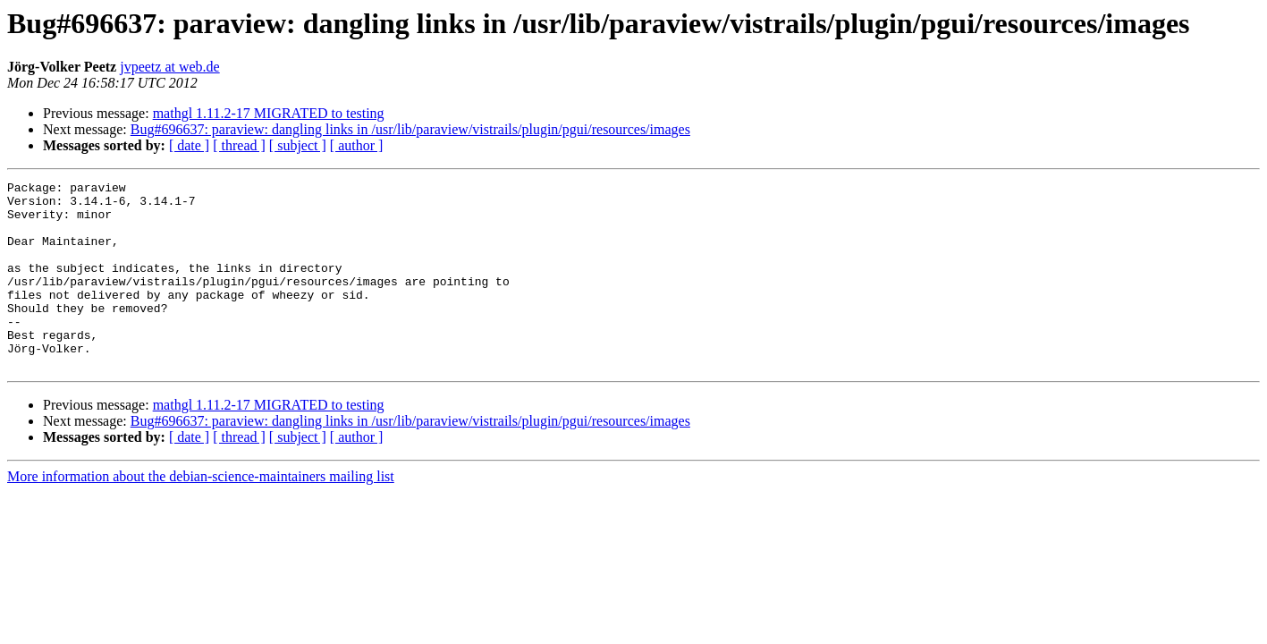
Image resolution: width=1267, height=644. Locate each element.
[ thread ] (239, 145)
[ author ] (357, 145)
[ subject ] (297, 145)
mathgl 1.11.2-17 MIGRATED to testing (268, 113)
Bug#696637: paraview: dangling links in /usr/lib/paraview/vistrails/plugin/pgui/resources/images (410, 129)
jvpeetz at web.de (170, 66)
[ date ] (189, 145)
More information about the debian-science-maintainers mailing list (200, 513)
